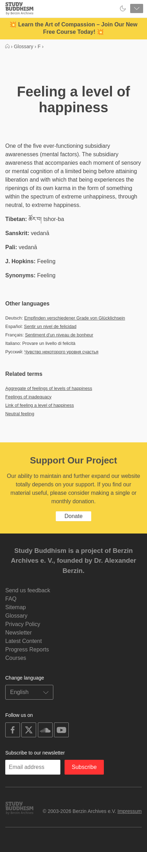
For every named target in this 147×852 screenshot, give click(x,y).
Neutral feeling (19, 413)
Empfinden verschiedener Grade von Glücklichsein (74, 318)
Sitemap (15, 607)
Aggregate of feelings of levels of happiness (48, 388)
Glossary (16, 616)
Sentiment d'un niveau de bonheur (59, 334)
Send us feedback (27, 590)
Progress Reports (27, 649)
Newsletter (18, 633)
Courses (15, 658)
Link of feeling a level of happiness (39, 405)
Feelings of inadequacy (28, 396)
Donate (74, 516)
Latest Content (23, 641)
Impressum (130, 811)
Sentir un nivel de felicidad (50, 326)
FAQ (10, 599)
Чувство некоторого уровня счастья (62, 351)
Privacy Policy (22, 624)
